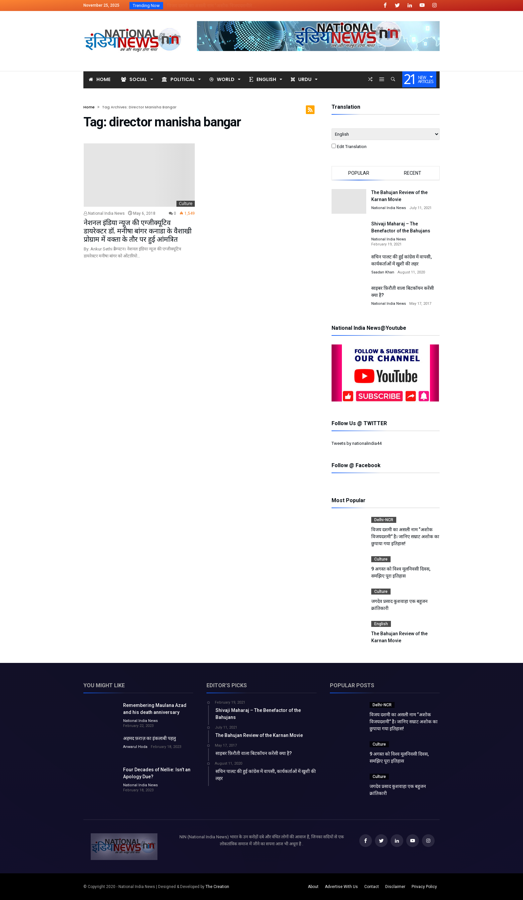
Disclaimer (395, 886)
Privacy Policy (424, 886)
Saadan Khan (382, 272)
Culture (185, 203)
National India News (104, 213)
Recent (412, 173)
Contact (371, 886)
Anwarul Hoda (135, 747)
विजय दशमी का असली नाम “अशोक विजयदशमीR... (210, 5)
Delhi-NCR (383, 520)
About (313, 886)
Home (89, 107)
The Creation (217, 886)
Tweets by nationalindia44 (357, 443)
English (381, 624)
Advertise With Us (341, 886)
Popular (358, 173)
